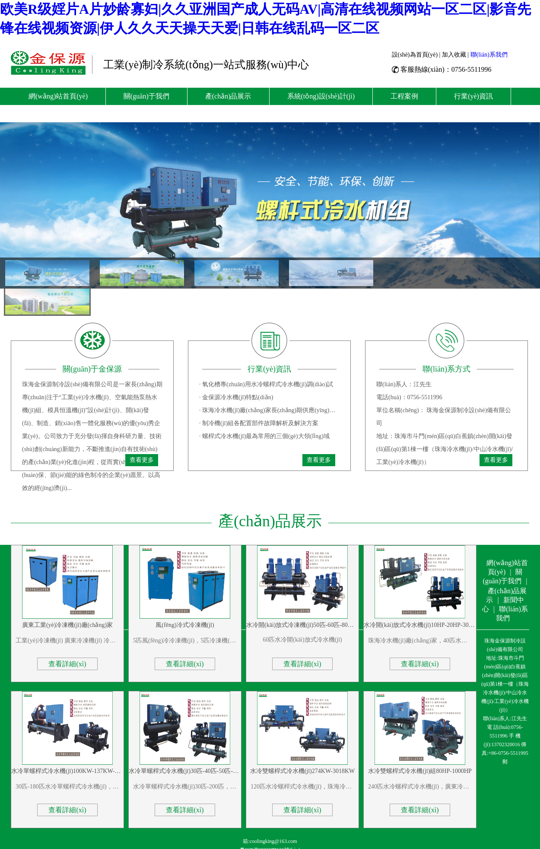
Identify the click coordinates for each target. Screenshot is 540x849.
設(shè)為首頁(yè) (415, 54)
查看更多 (142, 460)
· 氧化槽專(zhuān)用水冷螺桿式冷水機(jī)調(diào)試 (266, 384)
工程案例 (404, 96)
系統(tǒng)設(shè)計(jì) (321, 96)
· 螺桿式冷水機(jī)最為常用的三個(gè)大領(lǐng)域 (264, 436)
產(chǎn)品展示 (228, 96)
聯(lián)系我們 (489, 54)
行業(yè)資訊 (473, 96)
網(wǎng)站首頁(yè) (58, 96)
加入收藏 (454, 54)
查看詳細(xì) (67, 664)
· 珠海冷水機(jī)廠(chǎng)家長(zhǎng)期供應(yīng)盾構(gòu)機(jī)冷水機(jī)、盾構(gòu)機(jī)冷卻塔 (269, 410)
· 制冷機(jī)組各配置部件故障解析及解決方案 (258, 423)
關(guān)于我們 (146, 96)
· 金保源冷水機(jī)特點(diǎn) (236, 397)
